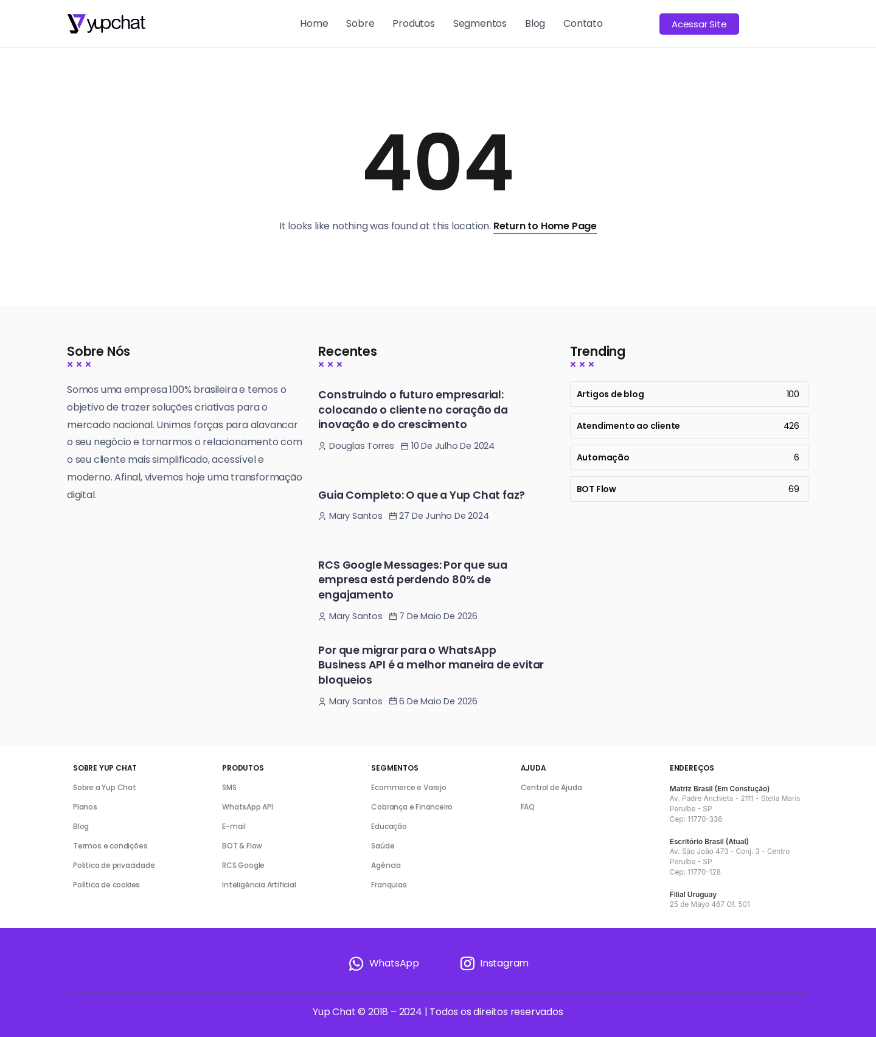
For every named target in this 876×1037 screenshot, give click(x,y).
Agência (386, 865)
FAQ (528, 807)
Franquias (388, 884)
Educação (388, 826)
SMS (229, 787)
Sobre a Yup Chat (104, 787)
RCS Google (243, 865)
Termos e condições (110, 846)
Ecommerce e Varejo (408, 787)
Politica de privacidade (114, 865)
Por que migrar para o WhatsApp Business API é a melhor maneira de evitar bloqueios (431, 665)
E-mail (234, 826)
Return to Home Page (545, 226)
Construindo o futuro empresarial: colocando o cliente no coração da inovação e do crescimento (412, 409)
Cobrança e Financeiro (412, 807)
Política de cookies (106, 884)
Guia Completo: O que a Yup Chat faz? (421, 495)
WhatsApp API (247, 807)
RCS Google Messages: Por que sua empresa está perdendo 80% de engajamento (412, 580)
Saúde (382, 846)
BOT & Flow (242, 846)
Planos (85, 807)
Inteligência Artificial (259, 884)
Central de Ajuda (551, 787)
